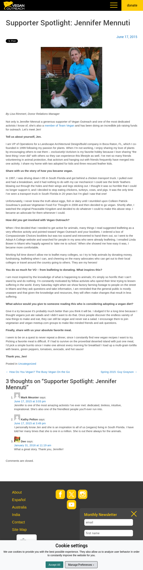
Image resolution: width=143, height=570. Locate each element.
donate (132, 5)
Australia (19, 507)
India (16, 515)
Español (19, 500)
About (17, 492)
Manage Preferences (81, 564)
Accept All (54, 564)
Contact (18, 522)
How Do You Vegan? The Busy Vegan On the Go (38, 371)
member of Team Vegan (59, 125)
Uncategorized (27, 363)
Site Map (19, 530)
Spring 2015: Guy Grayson (119, 371)
